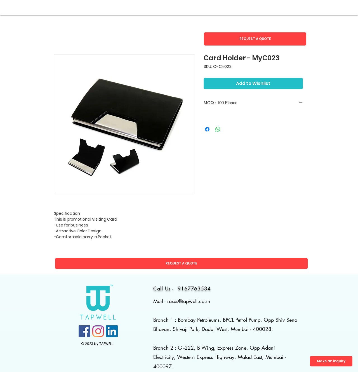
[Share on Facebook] (207, 129)
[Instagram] (98, 331)
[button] (255, 39)
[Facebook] (84, 331)
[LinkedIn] (112, 331)
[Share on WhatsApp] (218, 129)
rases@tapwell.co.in (188, 301)
